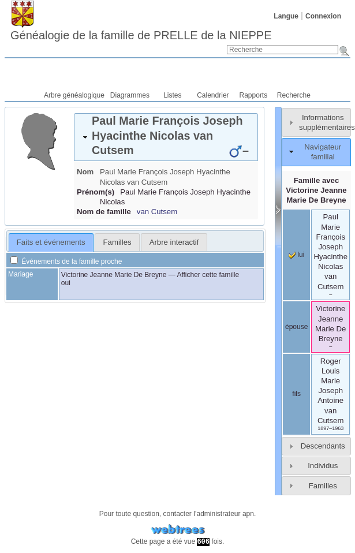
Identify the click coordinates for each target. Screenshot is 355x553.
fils (296, 394)
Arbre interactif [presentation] (174, 242)
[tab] (166, 137)
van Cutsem (157, 211)
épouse (296, 327)
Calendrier (213, 95)
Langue (286, 16)
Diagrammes (130, 95)
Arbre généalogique (74, 95)
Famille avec (316, 190)
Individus (323, 465)
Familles (323, 485)
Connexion (323, 16)
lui (296, 255)
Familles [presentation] (117, 242)
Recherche (294, 95)
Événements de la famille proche (66, 261)
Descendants (323, 446)
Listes (172, 95)
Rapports (254, 95)
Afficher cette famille (208, 275)
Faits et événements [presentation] (51, 242)
